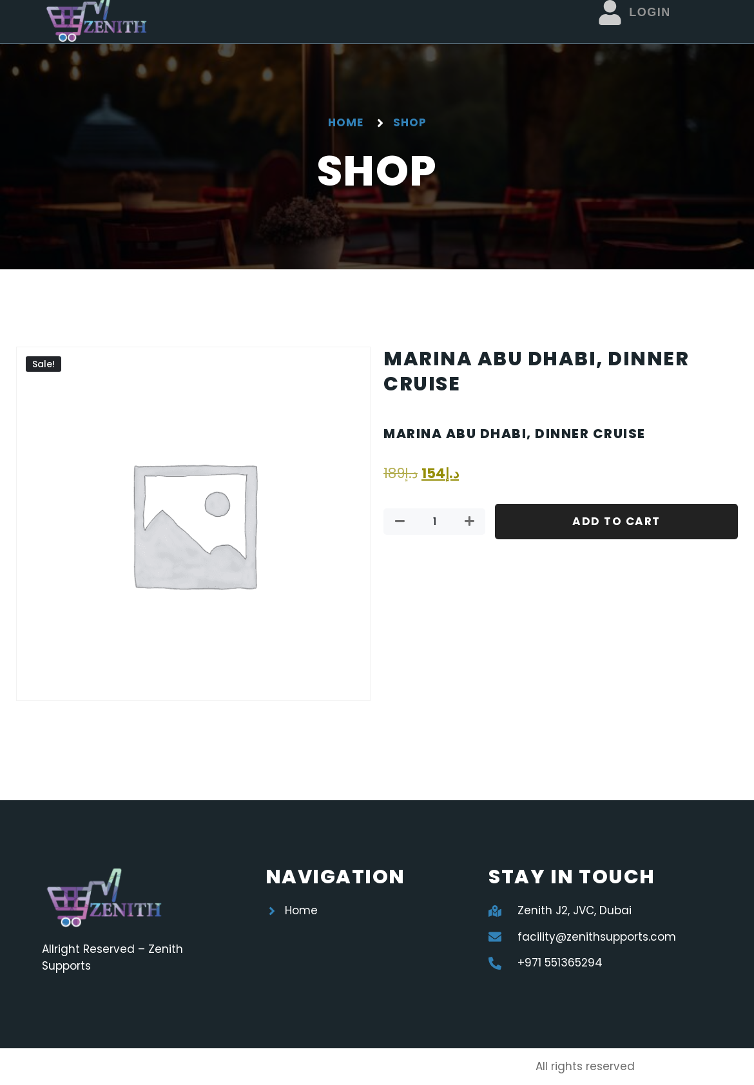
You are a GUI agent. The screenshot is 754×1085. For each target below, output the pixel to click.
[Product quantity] (434, 522)
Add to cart (616, 521)
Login (650, 12)
